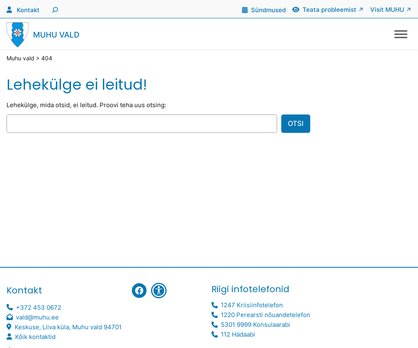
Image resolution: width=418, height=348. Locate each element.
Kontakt (28, 10)
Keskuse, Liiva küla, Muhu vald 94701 (68, 327)
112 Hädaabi (238, 334)
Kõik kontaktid (35, 337)
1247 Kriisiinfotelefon (252, 305)
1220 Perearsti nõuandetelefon (265, 315)
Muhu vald (56, 35)
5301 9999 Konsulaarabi (255, 324)
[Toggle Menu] (400, 34)
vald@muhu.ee (37, 317)
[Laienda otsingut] (54, 9)
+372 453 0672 (38, 307)
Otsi (296, 123)
